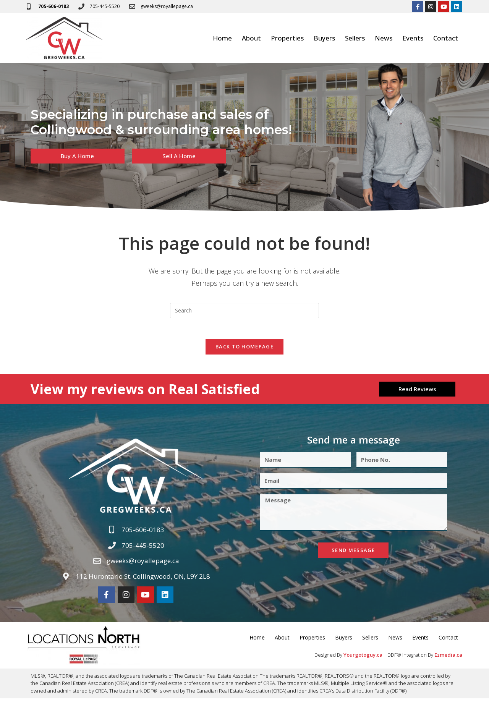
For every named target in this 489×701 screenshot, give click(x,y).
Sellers (355, 38)
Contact (445, 38)
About (251, 38)
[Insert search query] (244, 310)
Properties (287, 38)
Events (412, 38)
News (383, 38)
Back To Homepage (244, 349)
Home (222, 38)
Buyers (324, 38)
